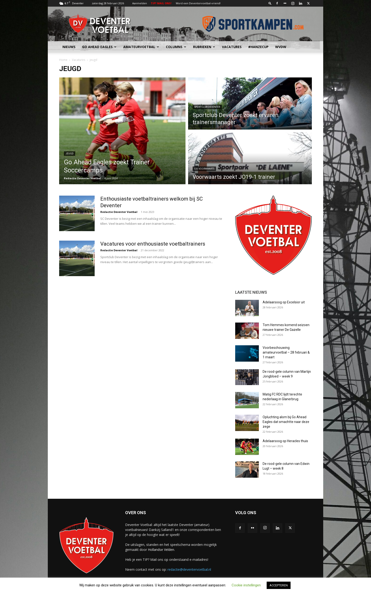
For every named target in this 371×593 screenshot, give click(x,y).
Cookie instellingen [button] (246, 585)
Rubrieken (204, 47)
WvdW (280, 47)
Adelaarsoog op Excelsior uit (284, 302)
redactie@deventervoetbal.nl (189, 569)
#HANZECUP (258, 47)
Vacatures (232, 47)
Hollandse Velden (161, 549)
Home (63, 60)
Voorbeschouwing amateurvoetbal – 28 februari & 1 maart (286, 352)
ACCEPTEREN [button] (278, 585)
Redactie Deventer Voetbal (82, 178)
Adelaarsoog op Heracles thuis (285, 441)
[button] (270, 3)
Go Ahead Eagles (99, 47)
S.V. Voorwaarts (204, 168)
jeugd (70, 153)
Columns (176, 47)
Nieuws (68, 47)
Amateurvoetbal (141, 47)
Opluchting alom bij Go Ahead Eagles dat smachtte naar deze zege (286, 421)
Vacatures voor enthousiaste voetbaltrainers (152, 244)
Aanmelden (139, 3)
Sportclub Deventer (207, 107)
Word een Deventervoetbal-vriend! (198, 3)
